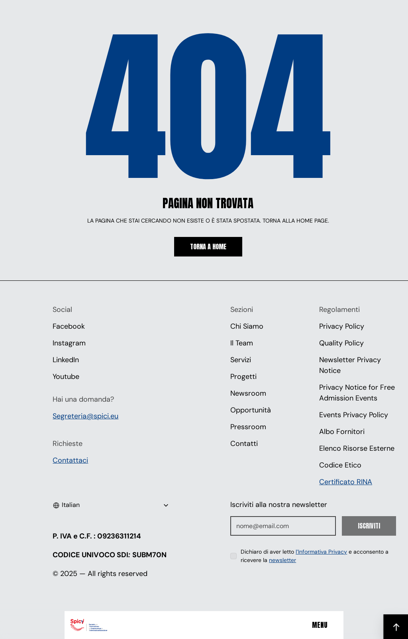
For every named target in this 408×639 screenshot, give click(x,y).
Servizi (240, 360)
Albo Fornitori (342, 431)
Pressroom (248, 427)
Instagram (69, 343)
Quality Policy (341, 343)
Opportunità (250, 410)
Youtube (66, 376)
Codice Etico (340, 465)
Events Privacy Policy (353, 415)
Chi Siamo (246, 326)
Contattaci (70, 460)
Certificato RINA (345, 482)
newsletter (282, 560)
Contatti (244, 443)
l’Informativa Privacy (321, 551)
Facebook (69, 326)
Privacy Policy (341, 326)
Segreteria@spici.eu (85, 416)
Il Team (241, 343)
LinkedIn (66, 360)
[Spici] (119, 625)
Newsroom (248, 393)
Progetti (243, 376)
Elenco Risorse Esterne (356, 448)
